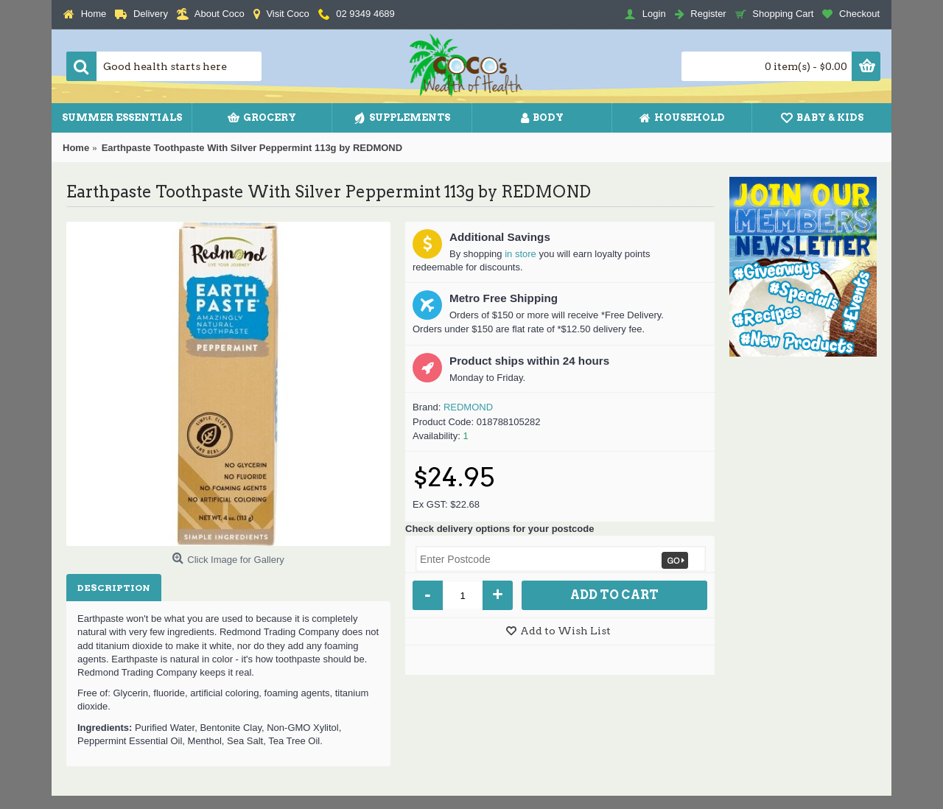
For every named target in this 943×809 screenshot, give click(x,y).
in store (520, 253)
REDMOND (468, 407)
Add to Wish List (565, 631)
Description (113, 587)
